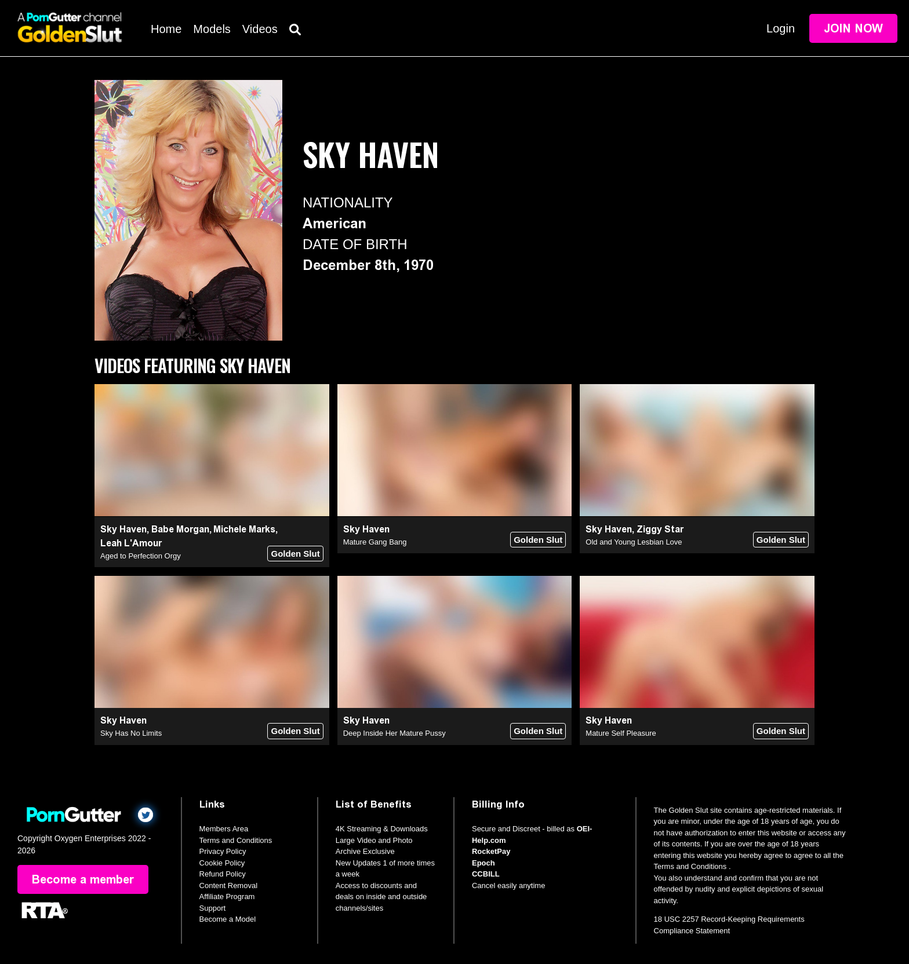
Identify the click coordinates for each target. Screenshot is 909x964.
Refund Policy (222, 874)
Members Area (224, 828)
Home (166, 29)
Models (211, 29)
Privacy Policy (222, 851)
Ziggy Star (660, 529)
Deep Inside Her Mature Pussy (394, 733)
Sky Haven (123, 529)
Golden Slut (295, 553)
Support (212, 908)
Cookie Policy (222, 863)
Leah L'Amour (131, 543)
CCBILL (486, 874)
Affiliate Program (227, 896)
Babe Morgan (180, 529)
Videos (260, 29)
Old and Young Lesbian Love (634, 542)
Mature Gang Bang (375, 542)
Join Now (853, 28)
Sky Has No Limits (131, 733)
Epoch (483, 863)
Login (780, 28)
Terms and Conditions (235, 840)
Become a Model (227, 919)
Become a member (83, 879)
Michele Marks (244, 529)
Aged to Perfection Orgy (140, 556)
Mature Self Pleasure (621, 733)
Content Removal (228, 885)
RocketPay (491, 851)
